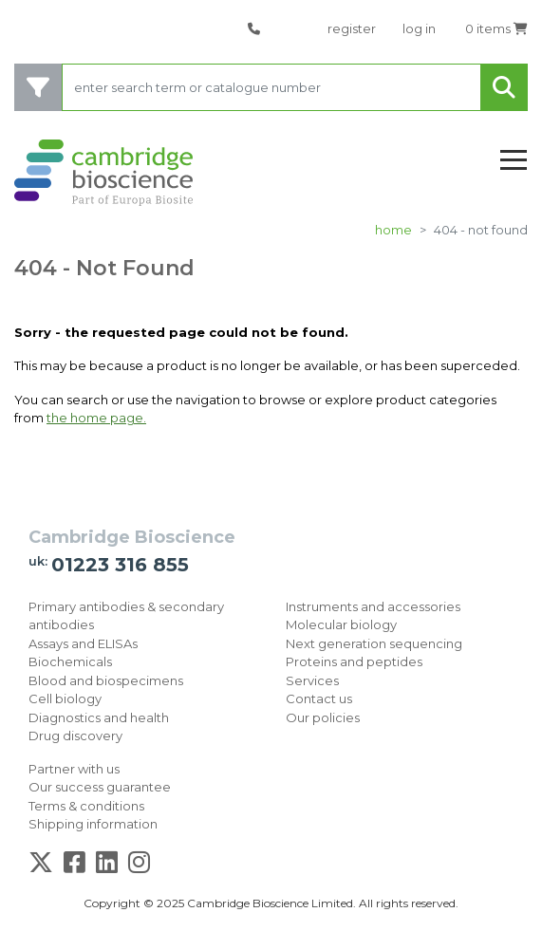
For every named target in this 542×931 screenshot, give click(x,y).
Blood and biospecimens (105, 680)
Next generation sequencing (374, 643)
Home (393, 229)
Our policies (323, 717)
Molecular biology (341, 624)
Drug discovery (75, 735)
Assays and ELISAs (83, 643)
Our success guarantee (99, 786)
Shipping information (93, 823)
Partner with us (74, 768)
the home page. (96, 417)
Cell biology (65, 698)
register (351, 28)
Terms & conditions (86, 805)
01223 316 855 (120, 564)
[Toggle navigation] (513, 161)
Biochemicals (70, 661)
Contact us (319, 698)
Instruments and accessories (373, 606)
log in (419, 28)
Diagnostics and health (98, 717)
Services (312, 680)
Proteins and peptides (354, 661)
